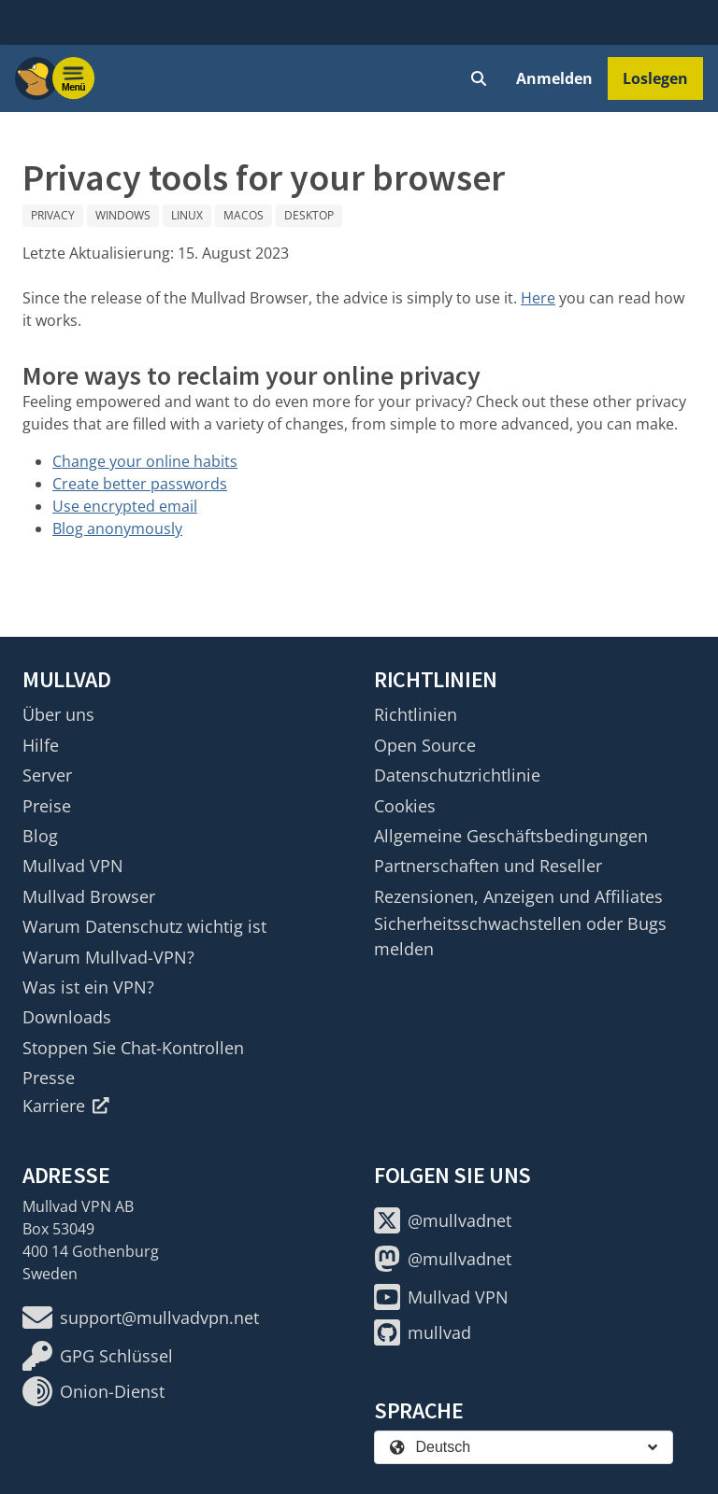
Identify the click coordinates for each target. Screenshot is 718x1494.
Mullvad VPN (72, 865)
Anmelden (554, 78)
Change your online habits (144, 461)
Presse (48, 1077)
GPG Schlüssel (97, 1356)
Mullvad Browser (88, 896)
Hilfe (40, 745)
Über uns (58, 714)
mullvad (422, 1332)
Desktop (309, 215)
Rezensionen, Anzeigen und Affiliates (518, 896)
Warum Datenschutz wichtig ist (144, 926)
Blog (40, 836)
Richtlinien (415, 714)
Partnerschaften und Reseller (488, 865)
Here (538, 298)
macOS (243, 215)
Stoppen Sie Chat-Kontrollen (133, 1047)
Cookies (405, 806)
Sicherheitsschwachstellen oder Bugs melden (520, 935)
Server (47, 775)
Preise (46, 806)
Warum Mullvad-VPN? (108, 957)
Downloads (66, 1017)
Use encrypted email (124, 506)
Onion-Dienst (93, 1391)
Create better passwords (139, 483)
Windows (123, 215)
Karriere (65, 1105)
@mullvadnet (442, 1220)
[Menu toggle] (73, 78)
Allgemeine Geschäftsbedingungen (511, 836)
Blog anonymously (117, 528)
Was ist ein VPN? (88, 987)
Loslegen (655, 78)
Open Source (425, 745)
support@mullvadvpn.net (140, 1317)
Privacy (53, 215)
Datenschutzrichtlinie (457, 775)
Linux (187, 215)
